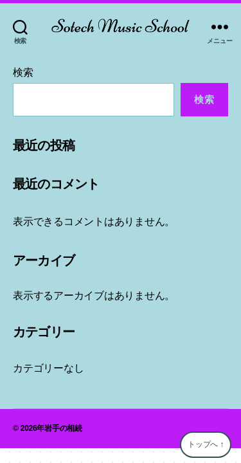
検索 (23, 72)
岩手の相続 (63, 428)
